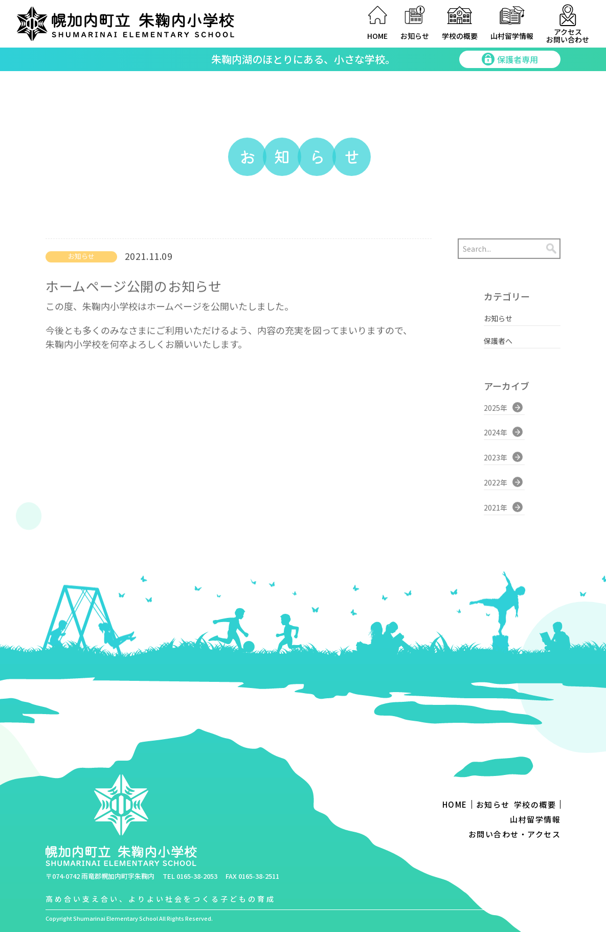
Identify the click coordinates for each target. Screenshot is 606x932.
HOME (377, 36)
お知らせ (414, 36)
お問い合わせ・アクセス (514, 834)
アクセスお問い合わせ (567, 35)
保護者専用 (510, 59)
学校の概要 (460, 36)
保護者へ (498, 334)
